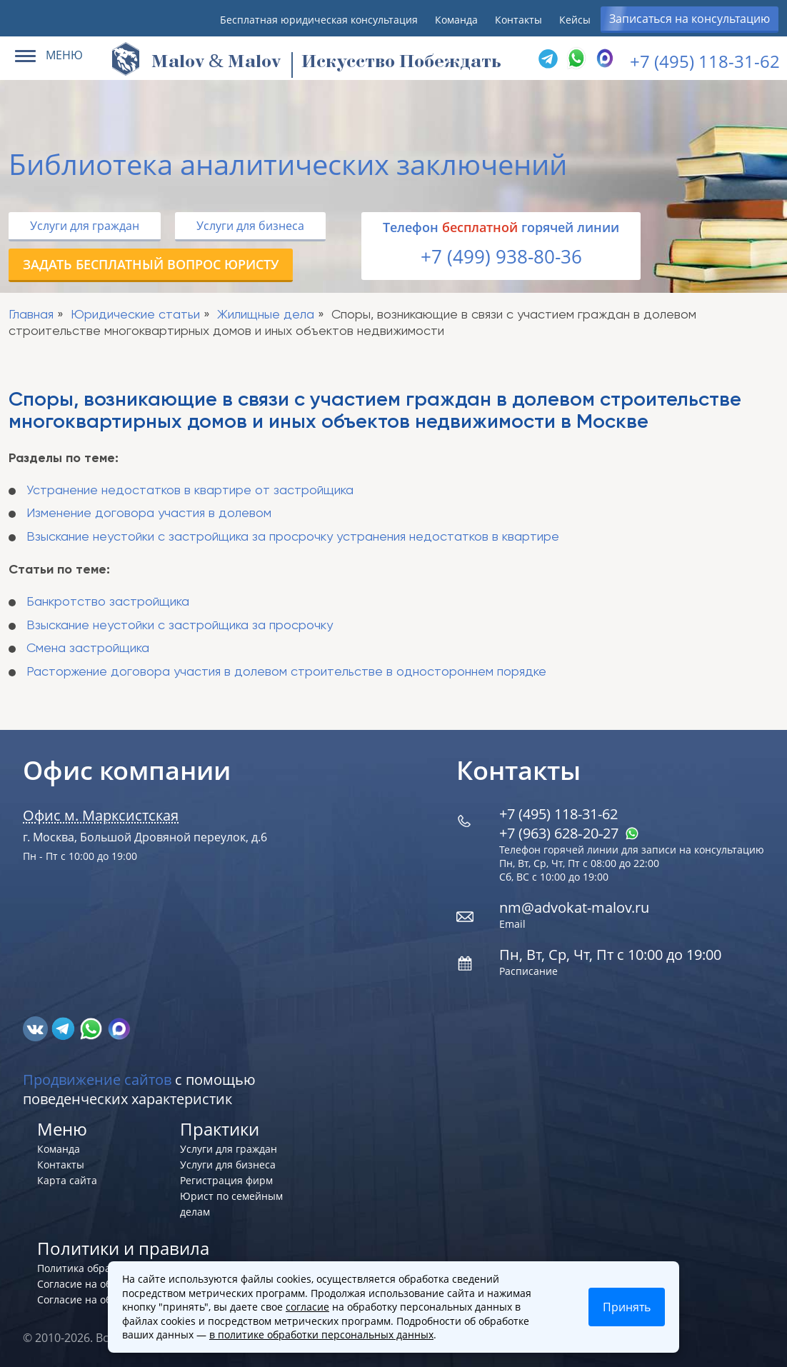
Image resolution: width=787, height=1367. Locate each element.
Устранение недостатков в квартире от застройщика (190, 490)
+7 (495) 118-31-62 (705, 61)
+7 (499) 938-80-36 (501, 256)
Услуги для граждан (84, 226)
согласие (307, 1306)
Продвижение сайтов (97, 1079)
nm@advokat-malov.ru (574, 907)
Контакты (518, 19)
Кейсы (575, 19)
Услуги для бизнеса (250, 226)
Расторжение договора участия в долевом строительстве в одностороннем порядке (286, 672)
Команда (456, 19)
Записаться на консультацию (689, 18)
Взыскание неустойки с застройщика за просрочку (179, 625)
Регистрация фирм (226, 1180)
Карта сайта (67, 1180)
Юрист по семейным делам (231, 1203)
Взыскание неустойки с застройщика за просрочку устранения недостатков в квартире (292, 537)
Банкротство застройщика (107, 602)
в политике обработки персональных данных (321, 1334)
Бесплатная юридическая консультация (319, 19)
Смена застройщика (87, 648)
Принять (627, 1307)
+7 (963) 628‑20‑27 (569, 833)
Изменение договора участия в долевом (148, 513)
